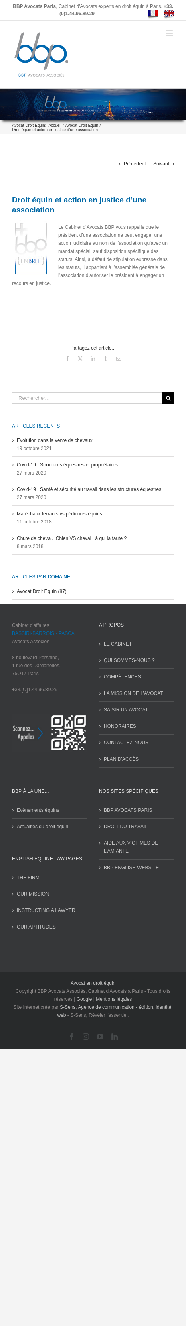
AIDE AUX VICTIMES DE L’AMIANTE (131, 847)
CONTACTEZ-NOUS (126, 742)
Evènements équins (38, 810)
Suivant (161, 164)
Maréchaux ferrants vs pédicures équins (59, 514)
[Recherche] (168, 398)
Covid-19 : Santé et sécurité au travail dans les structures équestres (89, 489)
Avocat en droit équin (93, 983)
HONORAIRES (120, 726)
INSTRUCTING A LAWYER (46, 910)
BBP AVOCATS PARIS (128, 810)
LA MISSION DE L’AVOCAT (133, 693)
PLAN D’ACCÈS (121, 759)
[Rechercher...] (87, 398)
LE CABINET (118, 644)
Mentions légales (114, 999)
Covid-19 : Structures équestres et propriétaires (67, 465)
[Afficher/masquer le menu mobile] (170, 33)
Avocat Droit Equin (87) (42, 591)
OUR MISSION (33, 894)
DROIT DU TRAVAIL (126, 826)
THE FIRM (28, 877)
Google (84, 999)
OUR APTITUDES (36, 927)
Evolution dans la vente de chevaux (55, 440)
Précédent (135, 164)
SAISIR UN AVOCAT (126, 710)
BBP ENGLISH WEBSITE (131, 867)
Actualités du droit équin (42, 826)
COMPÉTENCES (122, 677)
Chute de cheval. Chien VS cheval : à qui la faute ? (72, 538)
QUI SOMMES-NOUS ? (129, 660)
